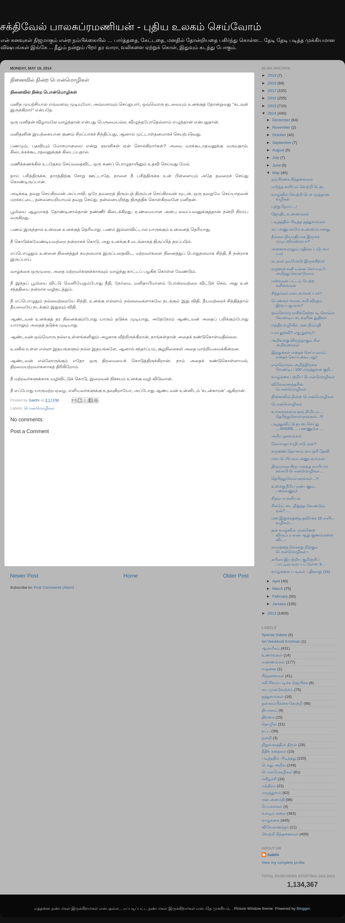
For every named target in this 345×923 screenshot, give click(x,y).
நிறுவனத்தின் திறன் (279, 745)
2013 (272, 613)
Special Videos (274, 635)
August (278, 150)
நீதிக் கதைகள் (274, 751)
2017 (272, 90)
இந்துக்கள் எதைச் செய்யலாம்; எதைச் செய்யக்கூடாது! (298, 354)
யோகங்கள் (272, 806)
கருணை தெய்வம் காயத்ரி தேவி (300, 451)
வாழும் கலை (274, 813)
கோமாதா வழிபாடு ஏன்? (294, 444)
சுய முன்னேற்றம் (277, 690)
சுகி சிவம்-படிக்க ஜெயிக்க (285, 683)
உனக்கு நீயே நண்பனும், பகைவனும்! (293, 488)
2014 (272, 113)
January (279, 604)
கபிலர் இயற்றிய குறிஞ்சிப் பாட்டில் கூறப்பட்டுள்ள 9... (298, 561)
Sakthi (273, 855)
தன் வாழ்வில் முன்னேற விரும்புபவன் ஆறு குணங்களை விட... (302, 535)
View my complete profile (283, 862)
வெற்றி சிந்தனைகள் (280, 834)
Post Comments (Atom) (54, 587)
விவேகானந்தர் (275, 827)
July (276, 157)
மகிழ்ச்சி (269, 779)
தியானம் (269, 710)
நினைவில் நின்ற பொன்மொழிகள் (302, 397)
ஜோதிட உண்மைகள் (290, 214)
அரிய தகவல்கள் (286, 436)
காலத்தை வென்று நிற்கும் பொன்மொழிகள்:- (294, 549)
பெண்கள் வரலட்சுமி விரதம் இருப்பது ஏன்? (297, 303)
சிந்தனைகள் (273, 676)
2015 (272, 106)
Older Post (236, 576)
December (281, 120)
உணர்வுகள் (272, 655)
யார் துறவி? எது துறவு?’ (293, 333)
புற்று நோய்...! (284, 206)
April (276, 581)
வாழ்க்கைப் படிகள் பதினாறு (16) (300, 571)
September (282, 142)
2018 (272, 83)
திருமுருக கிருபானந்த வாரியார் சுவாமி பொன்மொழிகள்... (300, 468)
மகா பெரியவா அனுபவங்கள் (298, 459)
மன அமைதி (273, 800)
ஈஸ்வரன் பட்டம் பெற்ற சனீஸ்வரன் (293, 283)
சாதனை (269, 669)
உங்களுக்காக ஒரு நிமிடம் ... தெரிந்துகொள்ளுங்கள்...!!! (297, 414)
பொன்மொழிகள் (39, 408)
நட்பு (266, 731)
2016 (272, 98)
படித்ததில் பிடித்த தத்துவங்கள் (298, 222)
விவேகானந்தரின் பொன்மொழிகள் (288, 386)
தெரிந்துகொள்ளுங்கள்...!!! (295, 478)
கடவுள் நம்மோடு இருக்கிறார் (298, 261)
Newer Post (24, 576)
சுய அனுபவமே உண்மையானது (300, 229)
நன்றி (267, 738)
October (279, 135)
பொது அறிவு (274, 765)
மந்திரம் (269, 786)
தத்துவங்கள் (273, 696)
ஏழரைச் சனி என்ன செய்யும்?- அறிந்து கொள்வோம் (298, 271)
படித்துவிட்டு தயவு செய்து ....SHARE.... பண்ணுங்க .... (297, 426)
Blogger (303, 908)
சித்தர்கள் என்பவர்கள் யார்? (296, 293)
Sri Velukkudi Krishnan (281, 641)
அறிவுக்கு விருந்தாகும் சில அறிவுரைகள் (295, 342)
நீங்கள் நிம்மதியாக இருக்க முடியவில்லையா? (295, 239)
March (278, 588)
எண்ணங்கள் (273, 662)
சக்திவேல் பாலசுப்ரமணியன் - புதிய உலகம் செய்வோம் (130, 26)
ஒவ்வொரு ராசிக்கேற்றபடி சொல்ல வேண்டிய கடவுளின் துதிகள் (303, 315)
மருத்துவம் (271, 793)
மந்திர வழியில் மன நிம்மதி (296, 325)
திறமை (268, 717)
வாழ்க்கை (270, 820)
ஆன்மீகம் (271, 648)
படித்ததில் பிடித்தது (279, 758)
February (280, 596)
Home (130, 576)
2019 (272, 75)
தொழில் (269, 724)
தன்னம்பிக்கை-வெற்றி (282, 703)
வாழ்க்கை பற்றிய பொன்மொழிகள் (303, 377)
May (276, 173)
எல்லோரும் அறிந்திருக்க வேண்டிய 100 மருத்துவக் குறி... (302, 367)
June (277, 165)
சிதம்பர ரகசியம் (286, 498)
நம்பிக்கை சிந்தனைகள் (292, 179)
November (281, 127)
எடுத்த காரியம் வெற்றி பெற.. (298, 187)
